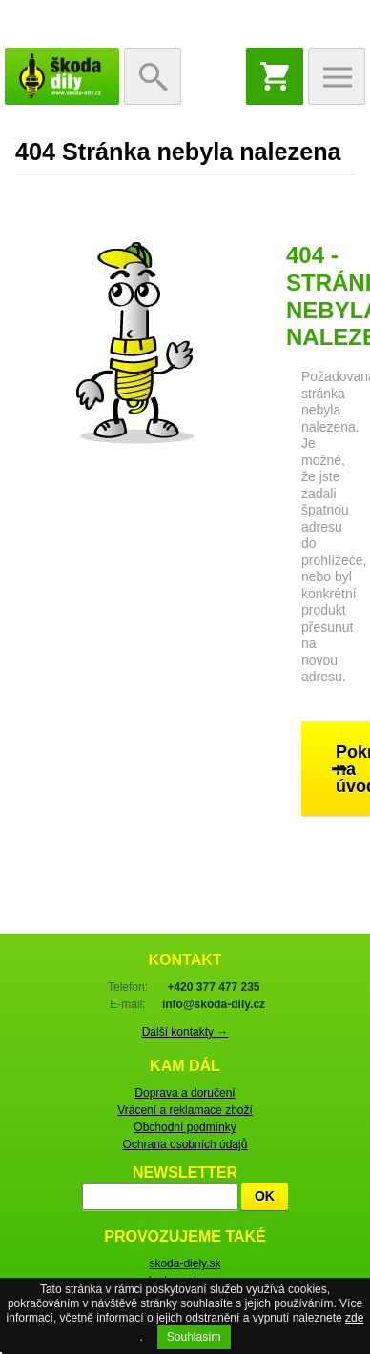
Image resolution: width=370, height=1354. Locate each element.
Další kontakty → (185, 1032)
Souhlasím (194, 1337)
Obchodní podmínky (185, 1127)
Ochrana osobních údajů (185, 1144)
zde (354, 1317)
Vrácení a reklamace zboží (185, 1110)
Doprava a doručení (184, 1093)
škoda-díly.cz (62, 76)
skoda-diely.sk (184, 1263)
